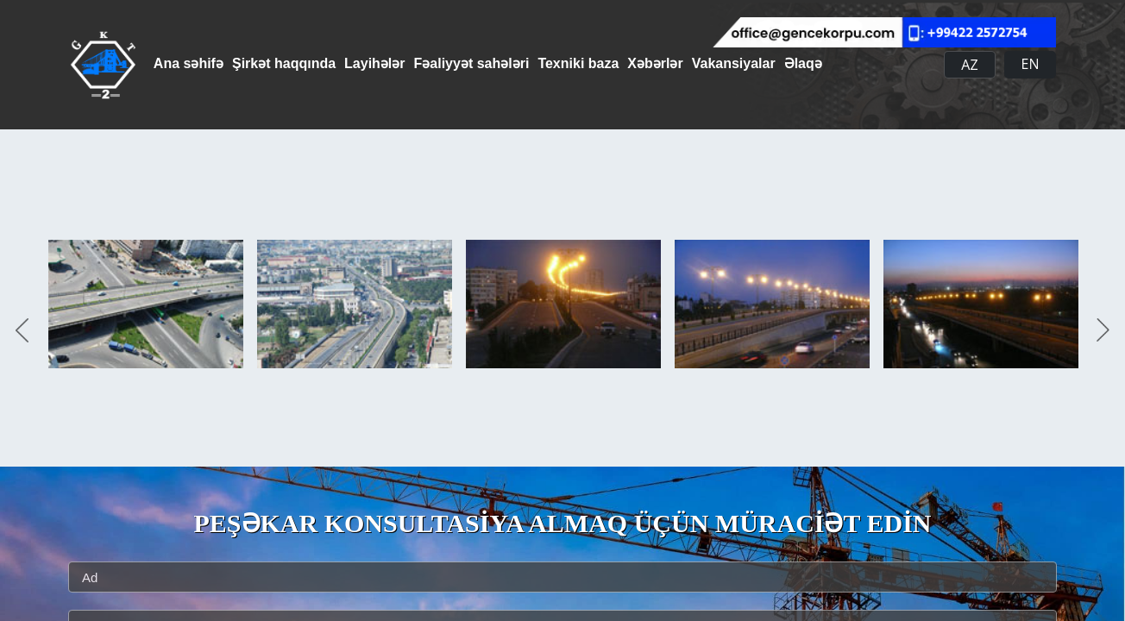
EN (1030, 63)
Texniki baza (629, 63)
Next (1103, 331)
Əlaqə (894, 63)
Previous (22, 331)
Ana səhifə (188, 63)
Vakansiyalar (811, 63)
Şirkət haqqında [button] (297, 63)
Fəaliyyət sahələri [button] (511, 63)
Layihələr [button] (400, 63)
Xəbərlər (719, 63)
